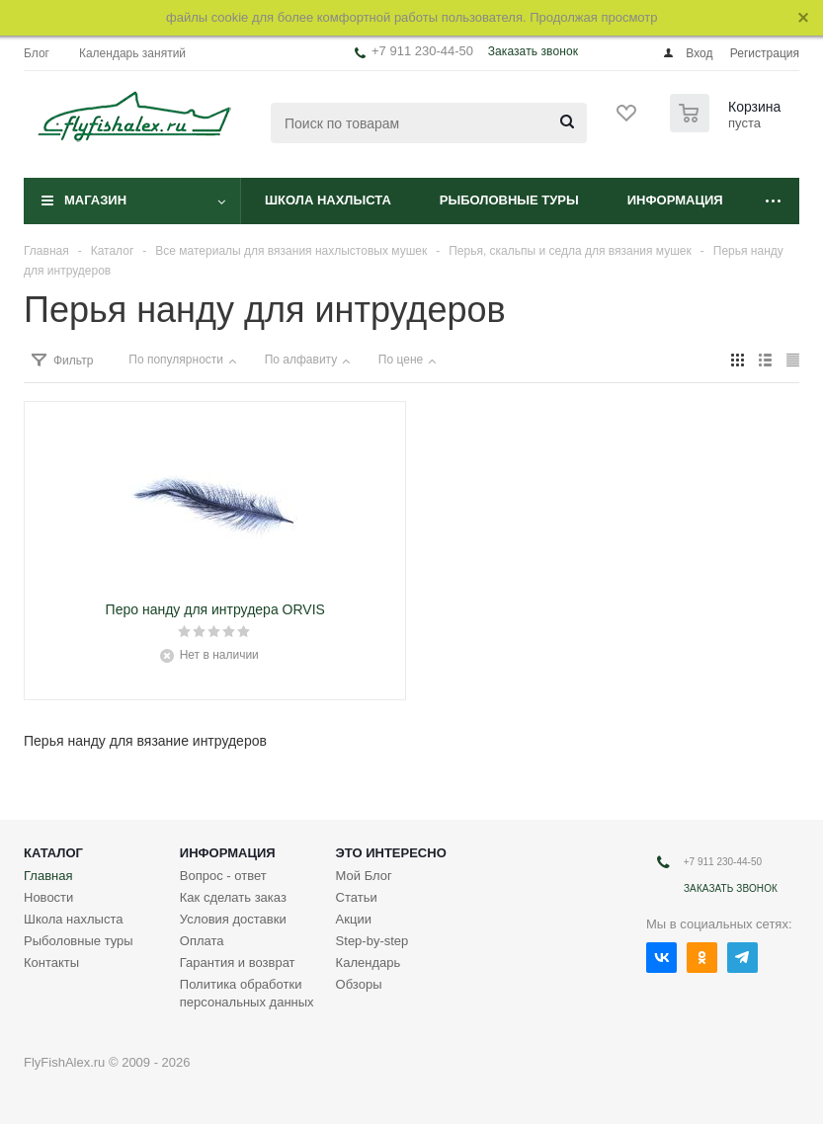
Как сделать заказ (233, 897)
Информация (675, 200)
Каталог (53, 852)
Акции (353, 919)
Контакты (51, 962)
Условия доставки (233, 919)
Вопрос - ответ (223, 875)
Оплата (202, 940)
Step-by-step (372, 940)
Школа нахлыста (328, 200)
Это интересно (391, 852)
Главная (48, 875)
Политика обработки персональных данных (247, 993)
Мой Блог (364, 875)
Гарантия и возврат (237, 962)
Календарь (368, 962)
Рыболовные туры (509, 200)
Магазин (95, 200)
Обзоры (359, 984)
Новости (48, 897)
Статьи (356, 897)
